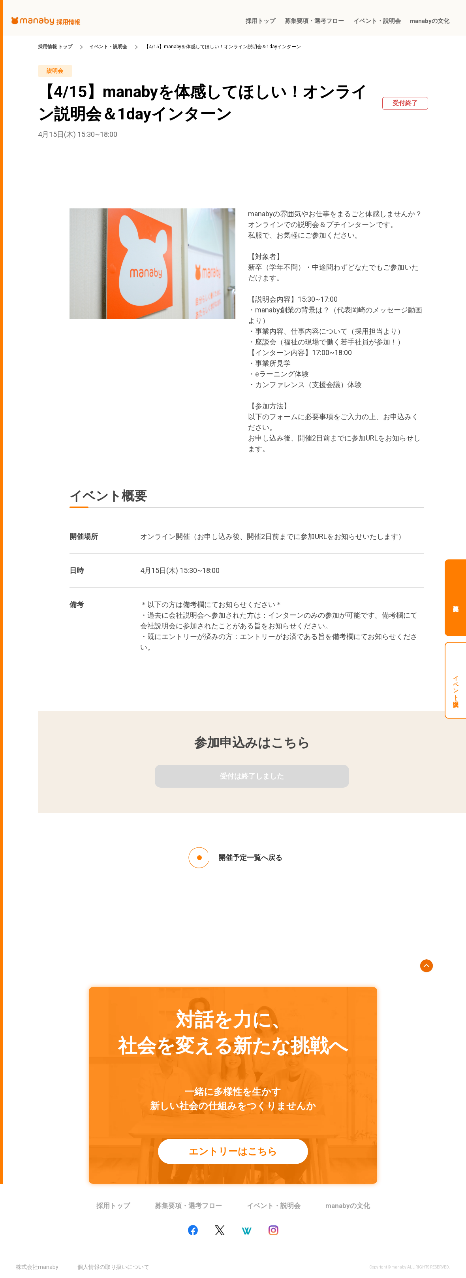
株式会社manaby (37, 1267)
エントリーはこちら (233, 1151)
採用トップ (113, 1206)
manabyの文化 (347, 1206)
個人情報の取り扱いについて (113, 1267)
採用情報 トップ (55, 46)
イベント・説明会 (108, 46)
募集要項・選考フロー (188, 1206)
